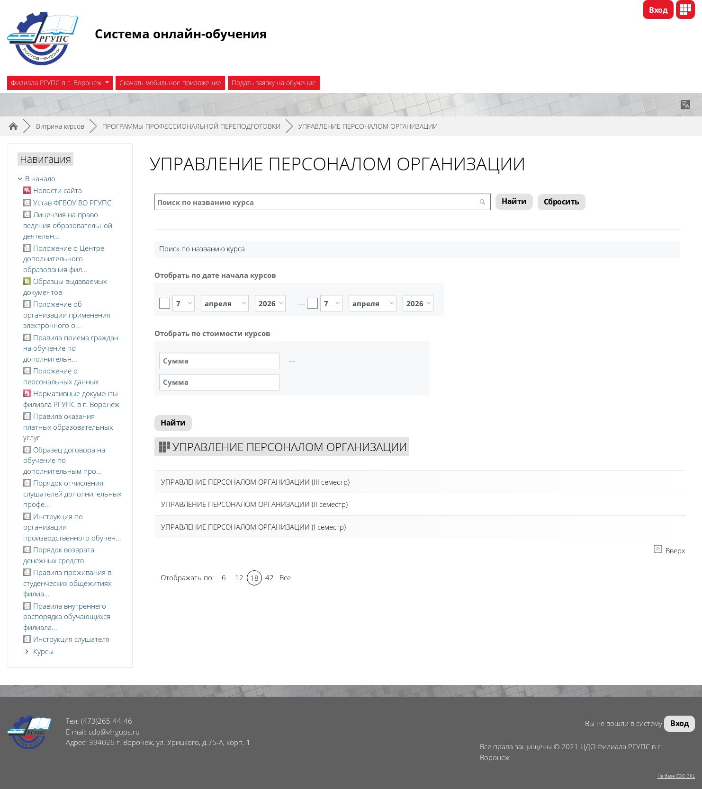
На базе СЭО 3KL (676, 775)
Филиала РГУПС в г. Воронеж (57, 82)
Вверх (669, 551)
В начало (40, 178)
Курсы (43, 651)
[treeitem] (70, 178)
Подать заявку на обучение (274, 82)
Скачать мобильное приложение (170, 82)
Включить (164, 303)
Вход (658, 10)
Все (285, 578)
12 (239, 578)
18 (254, 578)
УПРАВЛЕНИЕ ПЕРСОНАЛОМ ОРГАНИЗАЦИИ (368, 126)
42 (269, 578)
